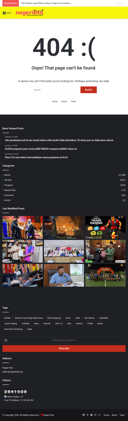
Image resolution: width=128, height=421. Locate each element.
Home (55, 101)
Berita (7, 175)
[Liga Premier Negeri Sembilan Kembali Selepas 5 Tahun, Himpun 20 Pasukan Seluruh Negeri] (105, 275)
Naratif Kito (10, 190)
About (64, 101)
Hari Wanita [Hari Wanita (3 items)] (89, 318)
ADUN (7, 200)
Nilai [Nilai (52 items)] (69, 323)
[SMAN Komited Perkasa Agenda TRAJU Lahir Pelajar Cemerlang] (105, 251)
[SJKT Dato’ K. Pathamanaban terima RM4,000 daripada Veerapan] (22, 251)
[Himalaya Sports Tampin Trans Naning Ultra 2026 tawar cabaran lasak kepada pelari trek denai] (105, 227)
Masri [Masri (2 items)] (36, 323)
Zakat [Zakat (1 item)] (29, 329)
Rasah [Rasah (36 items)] (100, 323)
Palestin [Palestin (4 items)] (79, 323)
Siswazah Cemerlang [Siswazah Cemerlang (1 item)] (13, 329)
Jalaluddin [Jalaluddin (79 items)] (103, 318)
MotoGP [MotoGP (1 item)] (47, 323)
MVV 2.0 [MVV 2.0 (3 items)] (59, 323)
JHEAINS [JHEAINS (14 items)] (26, 323)
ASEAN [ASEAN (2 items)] (7, 318)
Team (73, 101)
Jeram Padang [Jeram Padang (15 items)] (10, 323)
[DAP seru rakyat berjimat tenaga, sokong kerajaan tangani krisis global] (64, 251)
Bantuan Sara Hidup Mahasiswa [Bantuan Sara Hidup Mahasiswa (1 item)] (29, 318)
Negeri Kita (48, 415)
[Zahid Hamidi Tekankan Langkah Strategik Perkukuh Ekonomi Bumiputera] (22, 275)
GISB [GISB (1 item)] (77, 318)
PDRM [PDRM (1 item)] (90, 323)
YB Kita (8, 180)
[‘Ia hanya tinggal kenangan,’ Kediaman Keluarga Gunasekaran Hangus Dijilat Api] (64, 227)
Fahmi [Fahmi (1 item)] (68, 318)
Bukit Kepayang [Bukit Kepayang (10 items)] (54, 318)
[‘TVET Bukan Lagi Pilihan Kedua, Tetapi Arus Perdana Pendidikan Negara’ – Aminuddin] (22, 227)
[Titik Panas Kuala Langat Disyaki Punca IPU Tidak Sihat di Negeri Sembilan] (64, 275)
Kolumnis (9, 195)
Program (8, 185)
